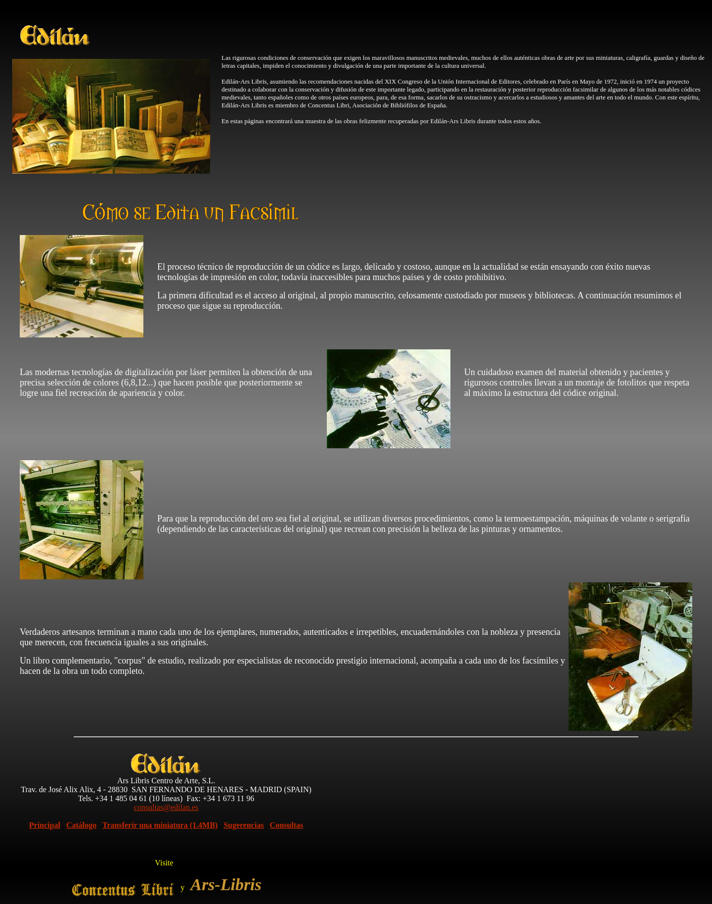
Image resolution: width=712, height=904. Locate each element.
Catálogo (81, 825)
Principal (44, 825)
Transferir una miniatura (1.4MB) (160, 825)
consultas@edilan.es (166, 807)
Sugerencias (243, 825)
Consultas (287, 825)
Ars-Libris (226, 884)
